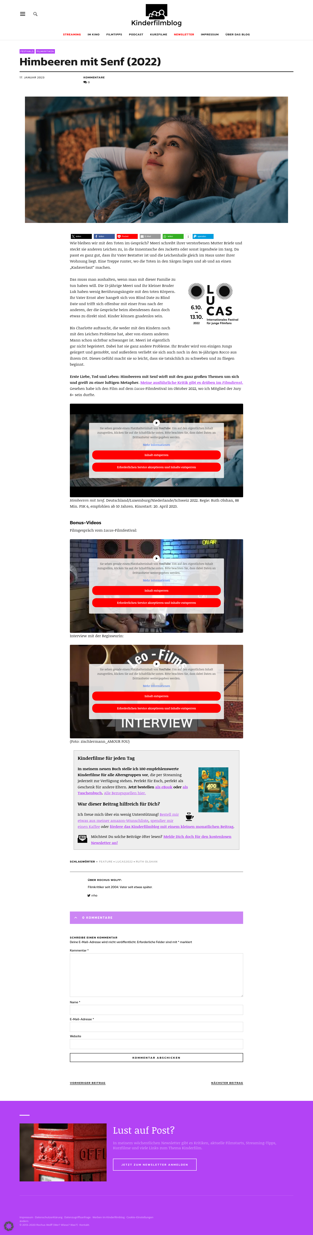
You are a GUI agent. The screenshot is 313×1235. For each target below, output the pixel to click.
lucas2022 (124, 861)
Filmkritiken (45, 51)
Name (75, 1002)
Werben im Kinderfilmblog (108, 1217)
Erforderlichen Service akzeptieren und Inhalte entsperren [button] (156, 467)
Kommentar (79, 950)
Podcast (136, 34)
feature (106, 861)
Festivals (27, 51)
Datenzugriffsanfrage (77, 1217)
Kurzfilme (158, 34)
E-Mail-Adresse (82, 1019)
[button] (81, 236)
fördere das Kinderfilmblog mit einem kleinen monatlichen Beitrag (171, 826)
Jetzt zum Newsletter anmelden (154, 1164)
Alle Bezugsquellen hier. (125, 793)
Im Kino (94, 34)
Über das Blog (238, 34)
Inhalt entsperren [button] (156, 455)
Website (75, 1036)
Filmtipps (114, 34)
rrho (94, 895)
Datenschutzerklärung (48, 1217)
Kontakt (84, 1225)
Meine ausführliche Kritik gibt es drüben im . (191, 382)
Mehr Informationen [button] (156, 445)
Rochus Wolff (109, 880)
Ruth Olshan (146, 861)
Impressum (210, 34)
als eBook (163, 787)
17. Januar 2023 (32, 77)
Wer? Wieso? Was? (65, 1225)
